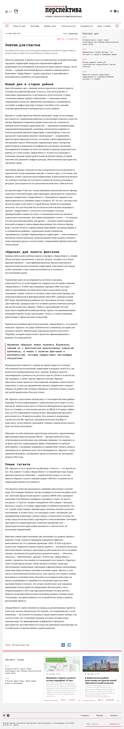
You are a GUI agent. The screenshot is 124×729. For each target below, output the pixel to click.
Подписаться (114, 724)
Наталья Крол (73, 33)
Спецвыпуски (86, 26)
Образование (109, 700)
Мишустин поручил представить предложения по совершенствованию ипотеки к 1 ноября (98, 76)
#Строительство (20, 645)
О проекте (85, 715)
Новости (63, 700)
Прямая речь (50, 26)
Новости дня (19, 26)
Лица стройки (104, 26)
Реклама (99, 715)
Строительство (68, 26)
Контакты (113, 715)
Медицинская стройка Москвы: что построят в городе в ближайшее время (99, 53)
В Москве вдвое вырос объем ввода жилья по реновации (20, 682)
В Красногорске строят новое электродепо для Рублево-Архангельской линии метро (100, 42)
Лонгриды (34, 26)
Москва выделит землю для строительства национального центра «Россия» (99, 64)
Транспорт (71, 700)
